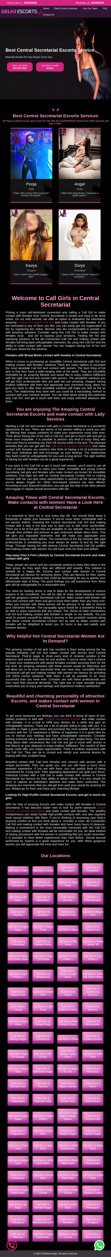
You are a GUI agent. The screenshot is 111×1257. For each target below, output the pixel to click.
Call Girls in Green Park (43, 993)
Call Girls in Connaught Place (43, 884)
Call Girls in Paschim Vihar (68, 913)
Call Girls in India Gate (93, 1055)
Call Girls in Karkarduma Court (43, 1221)
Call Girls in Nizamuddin (93, 1023)
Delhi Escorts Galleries (66, 8)
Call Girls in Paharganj (92, 884)
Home (46, 8)
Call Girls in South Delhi (43, 1177)
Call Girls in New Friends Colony (68, 1023)
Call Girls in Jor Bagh (18, 1206)
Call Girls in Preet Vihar (18, 1147)
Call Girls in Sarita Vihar (92, 1177)
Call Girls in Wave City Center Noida (18, 958)
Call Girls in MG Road (68, 943)
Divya (80, 265)
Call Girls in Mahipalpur (43, 899)
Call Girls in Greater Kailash (93, 1038)
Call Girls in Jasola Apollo (92, 1236)
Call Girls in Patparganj (18, 1100)
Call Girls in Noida (43, 870)
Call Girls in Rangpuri (92, 1221)
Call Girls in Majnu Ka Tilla (67, 1070)
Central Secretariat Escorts (62, 719)
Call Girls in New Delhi (43, 1147)
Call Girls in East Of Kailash (18, 1055)
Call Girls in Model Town (18, 1162)
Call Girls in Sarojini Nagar (43, 1206)
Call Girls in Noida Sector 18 (92, 943)
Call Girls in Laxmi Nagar (18, 1117)
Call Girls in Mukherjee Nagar (43, 1070)
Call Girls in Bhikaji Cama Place (68, 1053)
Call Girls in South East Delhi (68, 1177)
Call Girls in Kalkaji (18, 1008)
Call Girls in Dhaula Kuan (18, 1085)
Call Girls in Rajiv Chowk (43, 1191)
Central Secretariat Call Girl (36, 322)
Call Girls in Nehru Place (43, 928)
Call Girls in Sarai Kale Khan (43, 1236)
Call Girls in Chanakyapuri (93, 899)
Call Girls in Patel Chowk (68, 1191)
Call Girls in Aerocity (68, 899)
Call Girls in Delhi (18, 870)
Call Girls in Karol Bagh (68, 884)
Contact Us (48, 14)
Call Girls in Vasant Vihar (18, 993)
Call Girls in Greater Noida (43, 943)
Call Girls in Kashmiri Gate (43, 1100)
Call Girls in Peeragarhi (92, 1206)
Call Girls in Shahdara (92, 1070)
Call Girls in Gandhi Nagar (93, 1132)
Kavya (31, 265)
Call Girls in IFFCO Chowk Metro (68, 973)
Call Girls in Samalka (68, 1221)
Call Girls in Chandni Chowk (93, 1191)
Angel (79, 184)
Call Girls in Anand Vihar (68, 1100)
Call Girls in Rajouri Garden (68, 1085)
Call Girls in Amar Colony (68, 1236)
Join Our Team (90, 8)
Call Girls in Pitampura (18, 1221)
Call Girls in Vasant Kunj (93, 928)
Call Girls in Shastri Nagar (68, 1132)
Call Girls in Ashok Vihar (18, 1070)
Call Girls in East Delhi (43, 1132)
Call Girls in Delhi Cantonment (68, 1147)
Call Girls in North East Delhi (43, 1162)
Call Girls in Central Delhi (92, 1117)
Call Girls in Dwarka (18, 913)
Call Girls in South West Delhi (18, 1191)
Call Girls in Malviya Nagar (18, 1038)
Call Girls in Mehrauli (18, 1236)
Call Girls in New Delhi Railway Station (68, 1116)
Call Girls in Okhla (68, 1039)
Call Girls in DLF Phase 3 (92, 958)
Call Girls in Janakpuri (43, 913)
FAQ (105, 8)
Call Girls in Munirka (92, 1008)
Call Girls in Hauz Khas (18, 1023)
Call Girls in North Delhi (93, 1147)
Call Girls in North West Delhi (68, 1162)
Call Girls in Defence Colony (68, 1008)
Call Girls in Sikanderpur (43, 975)
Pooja (31, 184)
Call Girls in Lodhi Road (43, 1008)
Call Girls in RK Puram (43, 1055)
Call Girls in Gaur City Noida (43, 958)
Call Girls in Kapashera (18, 1132)
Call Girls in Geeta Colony (43, 1117)
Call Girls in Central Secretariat (71, 446)
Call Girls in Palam (68, 993)
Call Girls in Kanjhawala (93, 1162)
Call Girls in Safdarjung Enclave (92, 991)
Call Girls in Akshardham (93, 1100)
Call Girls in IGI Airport (18, 899)
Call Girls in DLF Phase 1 (68, 958)
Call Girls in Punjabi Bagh (43, 1023)
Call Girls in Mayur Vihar (92, 913)
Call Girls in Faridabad (92, 869)
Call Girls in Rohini (92, 1085)
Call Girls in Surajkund (18, 884)
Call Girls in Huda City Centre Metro (93, 975)
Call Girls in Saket (68, 929)
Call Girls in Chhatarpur (43, 1038)
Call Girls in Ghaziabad (18, 943)
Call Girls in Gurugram (68, 869)
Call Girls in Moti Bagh (68, 1206)
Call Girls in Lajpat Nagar (18, 928)
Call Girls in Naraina (43, 1085)
